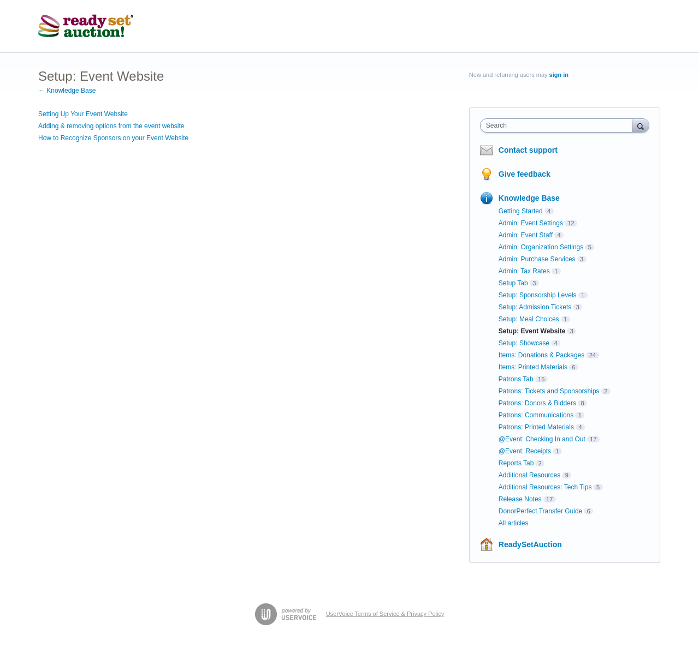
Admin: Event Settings (531, 223)
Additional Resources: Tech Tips (545, 487)
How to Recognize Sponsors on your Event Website (113, 138)
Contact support (528, 150)
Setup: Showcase (524, 343)
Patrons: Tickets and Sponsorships (549, 391)
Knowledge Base (529, 198)
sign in (558, 74)
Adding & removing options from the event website (111, 126)
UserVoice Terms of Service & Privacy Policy (385, 613)
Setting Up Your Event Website (83, 114)
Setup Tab (513, 283)
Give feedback (524, 174)
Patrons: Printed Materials (536, 427)
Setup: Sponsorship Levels (538, 295)
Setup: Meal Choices (529, 319)
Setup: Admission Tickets (535, 307)
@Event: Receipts (525, 451)
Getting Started (521, 211)
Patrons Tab (516, 379)
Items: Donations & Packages (541, 355)
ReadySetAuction (530, 544)
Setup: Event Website (532, 331)
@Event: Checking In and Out (542, 439)
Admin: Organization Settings (541, 247)
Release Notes (520, 499)
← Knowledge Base (67, 90)
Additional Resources (529, 475)
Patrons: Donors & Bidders (537, 403)
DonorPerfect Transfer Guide (540, 511)
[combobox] (558, 125)
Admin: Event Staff (526, 235)
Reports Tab (516, 463)
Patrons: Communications (536, 415)
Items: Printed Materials (533, 367)
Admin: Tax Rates (524, 271)
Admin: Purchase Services (537, 259)
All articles (514, 523)
